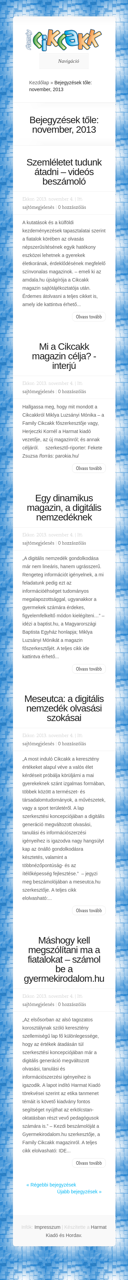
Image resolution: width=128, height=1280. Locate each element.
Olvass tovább (89, 317)
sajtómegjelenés (39, 207)
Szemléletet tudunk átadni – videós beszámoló (63, 172)
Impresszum (47, 1227)
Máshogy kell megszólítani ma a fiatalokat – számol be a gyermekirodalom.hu (64, 959)
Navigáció (62, 61)
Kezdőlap (39, 82)
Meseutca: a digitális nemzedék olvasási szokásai (64, 708)
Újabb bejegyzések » (79, 1191)
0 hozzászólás (72, 207)
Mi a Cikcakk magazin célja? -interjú (64, 356)
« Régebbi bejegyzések (51, 1185)
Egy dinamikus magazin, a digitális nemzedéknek (64, 507)
